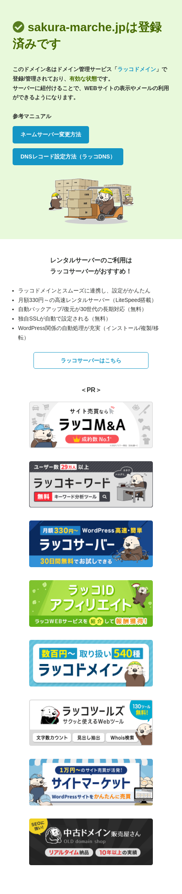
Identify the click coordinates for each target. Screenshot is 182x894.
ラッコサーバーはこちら (91, 360)
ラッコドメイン (136, 69)
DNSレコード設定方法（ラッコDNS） (67, 156)
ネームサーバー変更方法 (50, 134)
